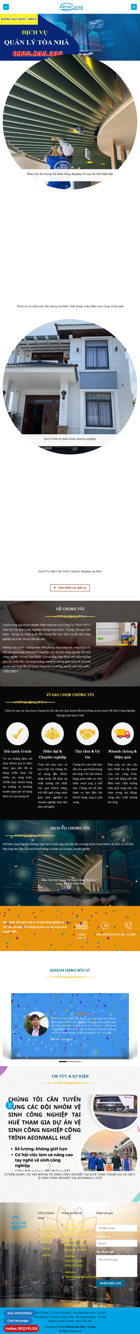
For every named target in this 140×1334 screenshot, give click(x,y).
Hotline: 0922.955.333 (21, 1328)
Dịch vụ (46, 1242)
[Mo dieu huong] (134, 7)
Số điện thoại (103, 1221)
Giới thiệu (48, 1235)
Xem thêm (10, 670)
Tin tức (46, 1248)
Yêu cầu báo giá (105, 1251)
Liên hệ (46, 1255)
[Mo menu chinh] (6, 7)
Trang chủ (48, 1229)
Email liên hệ (103, 1236)
